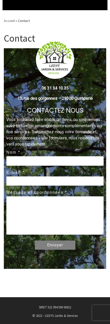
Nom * (13, 152)
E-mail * (15, 172)
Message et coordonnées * (36, 192)
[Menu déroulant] (8, 5)
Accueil (9, 20)
